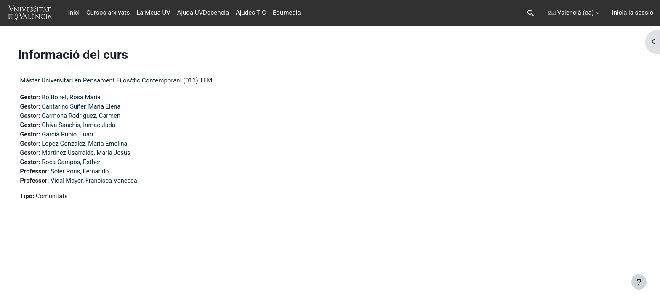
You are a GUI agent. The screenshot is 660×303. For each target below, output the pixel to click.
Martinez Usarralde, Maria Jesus (99, 154)
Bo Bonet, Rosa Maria (84, 97)
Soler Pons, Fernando (92, 173)
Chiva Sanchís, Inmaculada (92, 126)
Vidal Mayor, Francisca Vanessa (107, 182)
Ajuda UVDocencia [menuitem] (203, 12)
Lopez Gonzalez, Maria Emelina (98, 145)
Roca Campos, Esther (84, 163)
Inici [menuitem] (74, 12)
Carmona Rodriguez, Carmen (94, 116)
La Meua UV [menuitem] (153, 12)
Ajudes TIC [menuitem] (251, 12)
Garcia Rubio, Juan (80, 135)
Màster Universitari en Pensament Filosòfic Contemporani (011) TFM (128, 80)
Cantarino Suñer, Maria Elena (94, 107)
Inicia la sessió (632, 12)
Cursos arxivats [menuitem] (108, 12)
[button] (530, 13)
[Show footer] (639, 282)
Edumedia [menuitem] (287, 12)
